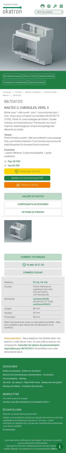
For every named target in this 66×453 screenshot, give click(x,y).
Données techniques (12, 76)
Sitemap (22, 378)
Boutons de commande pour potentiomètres (22, 375)
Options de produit (37, 82)
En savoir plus (9, 429)
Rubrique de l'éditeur (12, 386)
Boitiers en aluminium (31, 371)
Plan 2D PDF (14, 161)
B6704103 (17, 95)
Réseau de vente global (51, 382)
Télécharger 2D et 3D (27, 171)
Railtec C (6, 95)
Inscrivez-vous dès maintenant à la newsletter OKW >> (26, 402)
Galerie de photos (46, 76)
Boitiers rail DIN (50, 92)
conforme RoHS (41, 299)
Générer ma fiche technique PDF (27, 178)
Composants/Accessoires (15, 82)
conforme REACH (41, 304)
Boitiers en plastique (33, 92)
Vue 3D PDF (14, 165)
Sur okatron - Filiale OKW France (26, 382)
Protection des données (32, 386)
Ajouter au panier (27, 185)
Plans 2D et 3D (30, 76)
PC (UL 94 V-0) (40, 282)
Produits (18, 92)
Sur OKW (7, 382)
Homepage (7, 92)
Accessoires (48, 375)
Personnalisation (10, 378)
